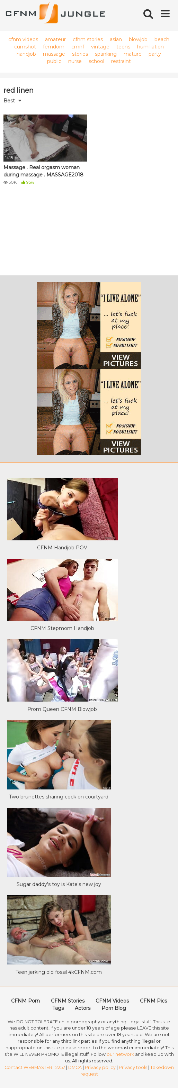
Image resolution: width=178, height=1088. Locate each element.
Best (9, 101)
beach (161, 39)
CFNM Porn (25, 1001)
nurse (75, 61)
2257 (60, 1067)
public (54, 61)
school (96, 61)
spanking (106, 54)
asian (116, 39)
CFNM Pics (153, 1001)
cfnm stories (88, 39)
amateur (55, 39)
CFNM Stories (67, 1001)
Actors (82, 1008)
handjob (26, 54)
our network (120, 1054)
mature (133, 54)
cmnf (77, 47)
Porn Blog (113, 1008)
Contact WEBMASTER (28, 1067)
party (155, 54)
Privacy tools (133, 1067)
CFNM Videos (112, 1001)
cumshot (25, 47)
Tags (58, 1008)
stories (80, 54)
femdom (53, 47)
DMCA (75, 1067)
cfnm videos (23, 39)
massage (54, 54)
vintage (100, 47)
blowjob (138, 39)
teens (123, 47)
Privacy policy (100, 1067)
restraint (121, 61)
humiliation (150, 47)
